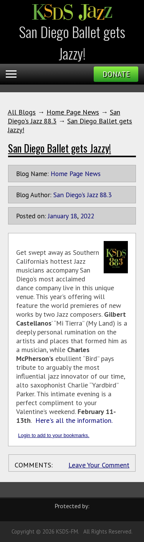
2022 (87, 215)
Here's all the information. (74, 420)
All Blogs (22, 112)
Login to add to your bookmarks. (53, 435)
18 (73, 215)
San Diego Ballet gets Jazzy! (59, 148)
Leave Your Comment (98, 465)
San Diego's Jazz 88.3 (82, 194)
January (58, 215)
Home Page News (72, 112)
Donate (116, 74)
